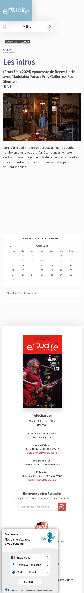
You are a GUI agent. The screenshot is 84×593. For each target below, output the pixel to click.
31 (52, 255)
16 (71, 265)
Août (39, 245)
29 (32, 255)
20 (42, 270)
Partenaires (64, 580)
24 (13, 275)
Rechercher (5, 26)
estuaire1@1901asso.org (42, 452)
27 (13, 255)
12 (32, 265)
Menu (28, 26)
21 (52, 270)
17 (13, 270)
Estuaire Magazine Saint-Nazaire (16, 10)
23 (71, 270)
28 (23, 255)
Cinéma (7, 49)
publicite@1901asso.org (42, 479)
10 (13, 265)
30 (42, 255)
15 (61, 265)
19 (32, 270)
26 (32, 275)
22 (61, 270)
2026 (45, 245)
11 (23, 265)
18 (23, 270)
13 (42, 265)
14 (52, 265)
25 (23, 275)
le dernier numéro (42, 420)
